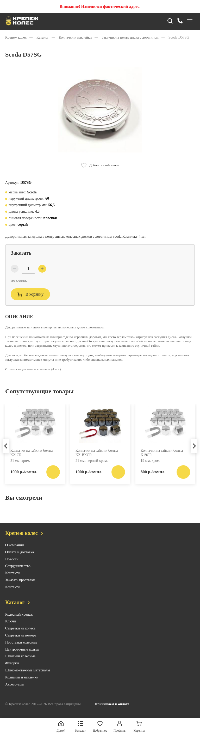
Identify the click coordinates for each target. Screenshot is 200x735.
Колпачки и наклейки (21, 683)
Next (194, 451)
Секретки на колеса (20, 634)
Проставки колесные (21, 648)
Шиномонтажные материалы (27, 676)
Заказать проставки (20, 586)
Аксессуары (14, 690)
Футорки (12, 669)
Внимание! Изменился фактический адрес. (100, 6)
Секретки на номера (20, 641)
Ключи (10, 627)
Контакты (12, 579)
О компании (14, 551)
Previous (6, 451)
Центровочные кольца (22, 655)
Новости (11, 565)
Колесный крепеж (19, 620)
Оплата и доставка (19, 558)
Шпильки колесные (20, 662)
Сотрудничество (17, 572)
